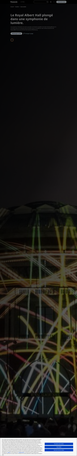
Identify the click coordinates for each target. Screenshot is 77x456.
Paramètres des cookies (59, 443)
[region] (38, 447)
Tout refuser (58, 447)
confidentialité (21, 452)
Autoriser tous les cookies (59, 450)
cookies (8, 452)
